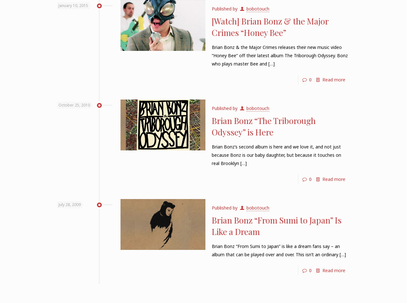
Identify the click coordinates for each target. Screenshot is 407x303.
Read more (333, 80)
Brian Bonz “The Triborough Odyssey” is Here (264, 126)
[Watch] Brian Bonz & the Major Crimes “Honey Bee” (270, 27)
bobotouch (257, 9)
